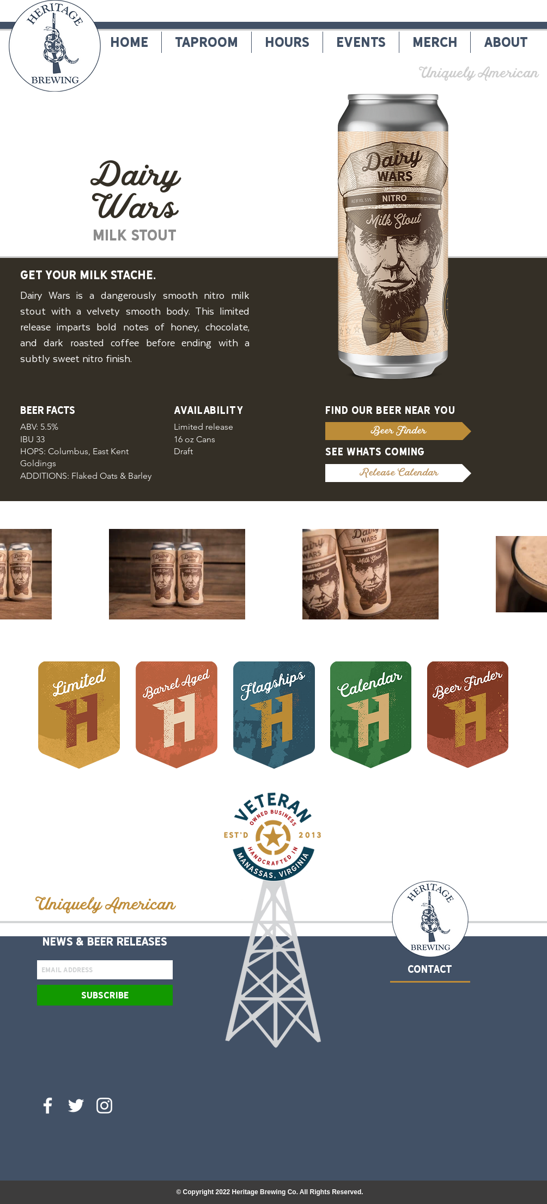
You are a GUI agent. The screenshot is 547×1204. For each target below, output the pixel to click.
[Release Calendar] (398, 473)
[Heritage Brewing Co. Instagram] (104, 1105)
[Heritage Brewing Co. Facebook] (47, 1105)
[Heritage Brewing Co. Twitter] (76, 1105)
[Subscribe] (105, 995)
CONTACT (430, 969)
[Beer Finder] (398, 431)
